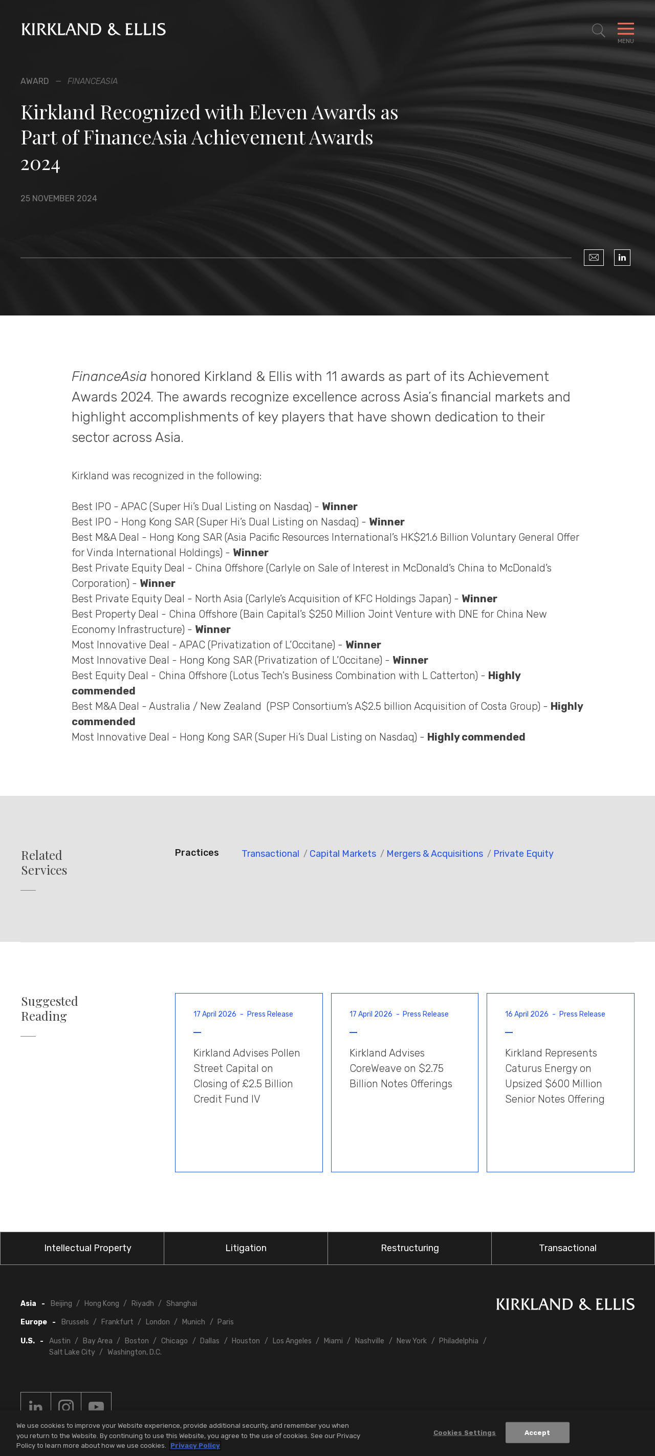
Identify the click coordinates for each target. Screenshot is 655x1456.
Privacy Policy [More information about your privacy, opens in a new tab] (195, 1445)
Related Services (44, 862)
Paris (225, 1322)
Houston (246, 1341)
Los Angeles (292, 1341)
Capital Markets (343, 853)
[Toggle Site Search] (598, 30)
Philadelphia (458, 1341)
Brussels (75, 1322)
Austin (60, 1341)
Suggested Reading (49, 1008)
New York (412, 1341)
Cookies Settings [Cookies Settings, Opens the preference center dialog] (464, 1432)
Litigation (246, 1248)
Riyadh (143, 1303)
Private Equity (523, 853)
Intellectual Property (88, 1248)
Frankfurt (117, 1322)
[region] (327, 1433)
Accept (538, 1432)
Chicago (174, 1341)
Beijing (61, 1303)
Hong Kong (101, 1303)
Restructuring (410, 1248)
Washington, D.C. (134, 1352)
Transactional (270, 853)
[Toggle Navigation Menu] (626, 30)
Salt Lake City (72, 1352)
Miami (333, 1341)
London (158, 1322)
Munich (193, 1322)
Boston (137, 1341)
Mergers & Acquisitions (434, 853)
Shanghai (181, 1303)
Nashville (369, 1341)
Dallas (210, 1341)
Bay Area (98, 1341)
